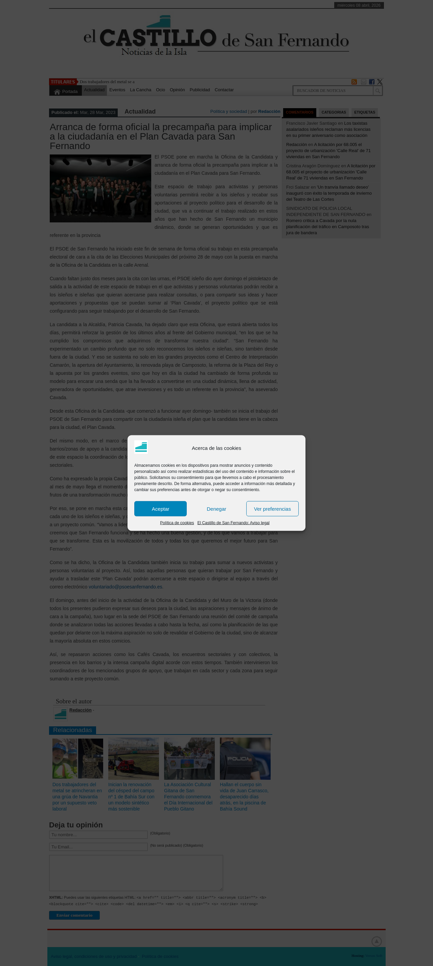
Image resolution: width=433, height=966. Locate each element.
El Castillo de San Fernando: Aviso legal (233, 523)
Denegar (216, 508)
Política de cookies (177, 523)
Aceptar (160, 508)
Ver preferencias (272, 508)
